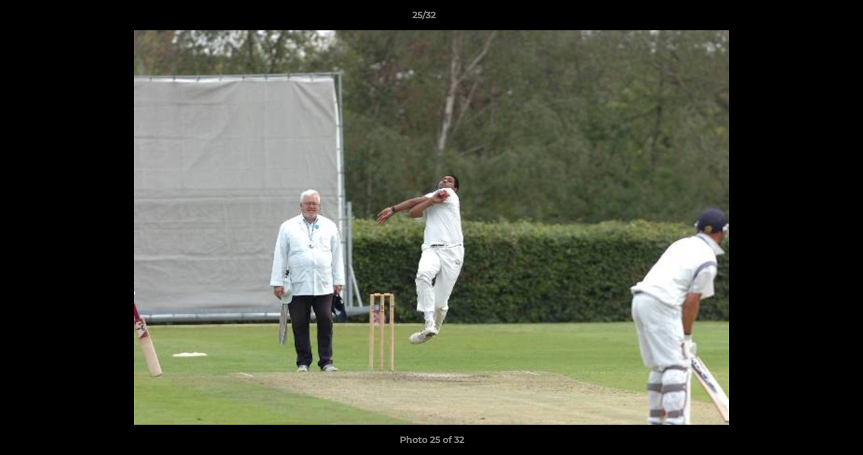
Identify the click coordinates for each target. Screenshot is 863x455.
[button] (809, 18)
